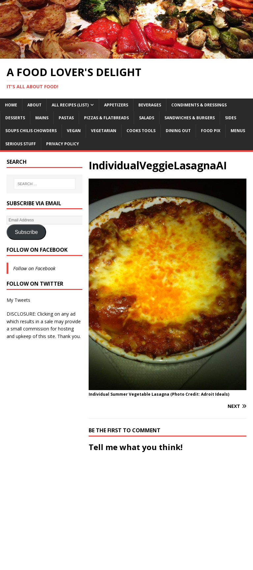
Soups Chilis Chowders (31, 130)
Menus (238, 130)
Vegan (74, 130)
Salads (146, 118)
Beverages (149, 105)
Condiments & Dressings (199, 105)
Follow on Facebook (37, 249)
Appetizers (116, 105)
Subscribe (26, 232)
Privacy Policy (62, 144)
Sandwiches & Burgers (189, 118)
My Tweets (18, 300)
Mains (41, 118)
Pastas (66, 118)
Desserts (15, 118)
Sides (230, 118)
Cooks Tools (140, 130)
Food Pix (210, 130)
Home (11, 105)
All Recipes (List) (70, 105)
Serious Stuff (20, 144)
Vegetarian (103, 130)
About (34, 105)
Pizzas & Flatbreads (106, 118)
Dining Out (178, 130)
